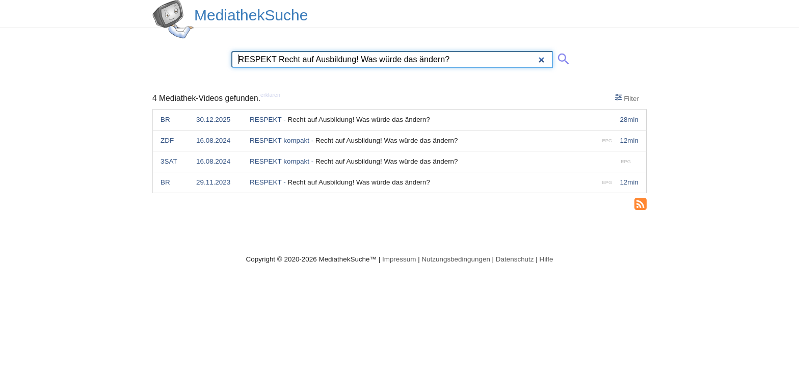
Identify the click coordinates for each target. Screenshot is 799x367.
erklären (270, 95)
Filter (627, 98)
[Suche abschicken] (561, 57)
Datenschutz (515, 259)
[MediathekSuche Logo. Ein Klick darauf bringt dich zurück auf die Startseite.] (173, 19)
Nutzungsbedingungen (455, 259)
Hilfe (546, 259)
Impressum (399, 259)
